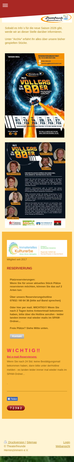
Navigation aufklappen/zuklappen (37, 5)
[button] (17, 336)
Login (66, 442)
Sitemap (32, 442)
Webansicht (63, 446)
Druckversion (14, 442)
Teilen (12, 399)
